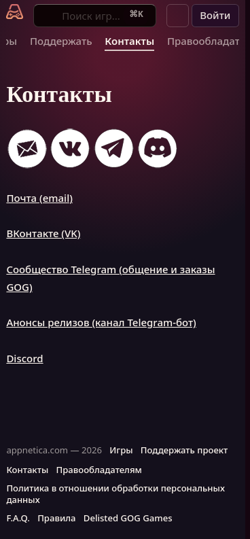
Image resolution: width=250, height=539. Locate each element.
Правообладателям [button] (98, 469)
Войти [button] (215, 15)
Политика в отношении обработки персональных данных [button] (115, 494)
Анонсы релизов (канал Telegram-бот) (101, 322)
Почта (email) (39, 198)
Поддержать (61, 41)
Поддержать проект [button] (184, 450)
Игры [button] (120, 450)
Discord (24, 358)
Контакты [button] (27, 469)
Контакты (129, 41)
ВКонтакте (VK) (43, 233)
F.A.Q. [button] (18, 517)
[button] (178, 15)
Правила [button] (56, 517)
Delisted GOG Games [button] (128, 517)
